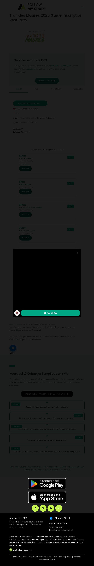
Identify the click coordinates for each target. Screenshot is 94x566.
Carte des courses (56, 527)
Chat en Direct (62, 518)
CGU (53, 559)
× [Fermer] (77, 252)
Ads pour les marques (18, 527)
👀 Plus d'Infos (50, 313)
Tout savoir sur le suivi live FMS (61, 530)
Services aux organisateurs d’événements (25, 524)
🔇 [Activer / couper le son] (17, 313)
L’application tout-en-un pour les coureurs (26, 522)
